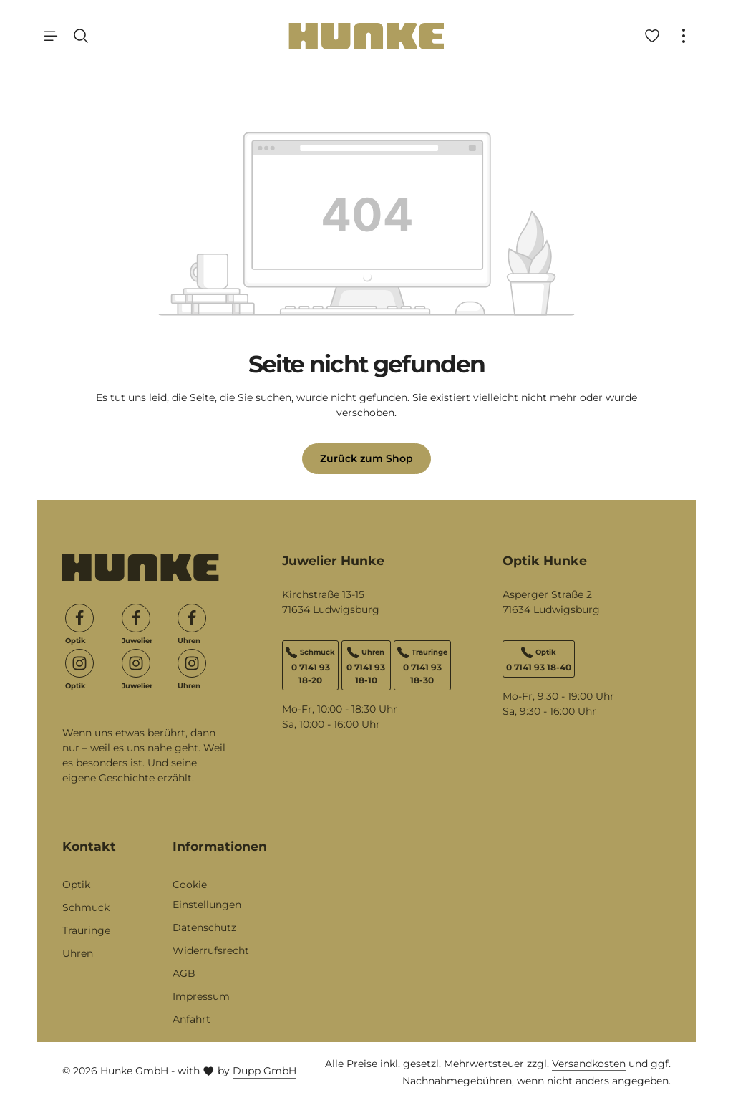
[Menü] (51, 35)
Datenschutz (204, 927)
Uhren (77, 953)
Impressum (201, 996)
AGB (184, 973)
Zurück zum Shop (366, 458)
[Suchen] (81, 35)
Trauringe (86, 930)
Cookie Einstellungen (207, 894)
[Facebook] (79, 618)
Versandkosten (589, 1063)
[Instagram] (79, 663)
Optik (76, 884)
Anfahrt (191, 1019)
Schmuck (86, 907)
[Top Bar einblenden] (683, 35)
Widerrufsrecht (211, 950)
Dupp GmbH (264, 1070)
